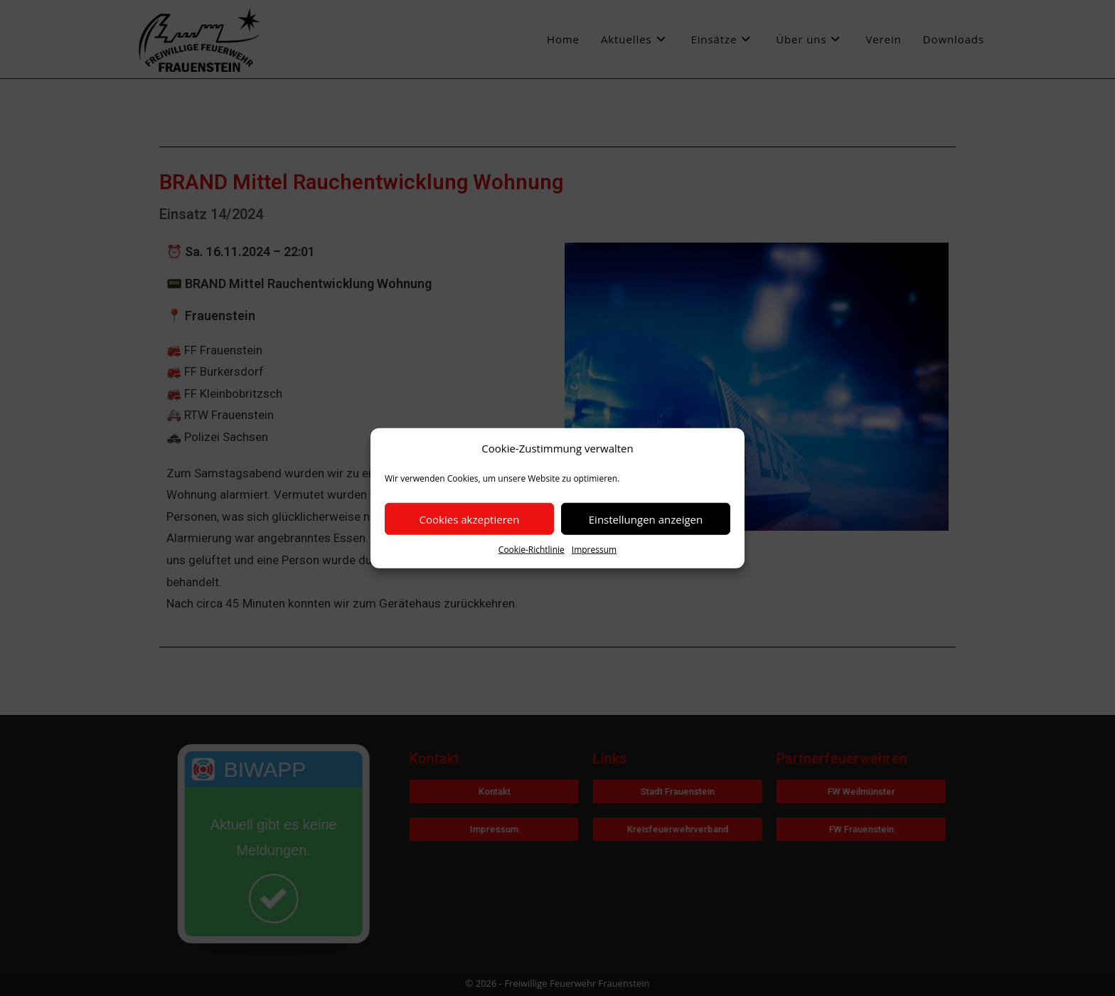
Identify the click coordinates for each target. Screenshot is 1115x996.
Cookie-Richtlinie (531, 550)
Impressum (594, 550)
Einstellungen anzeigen (646, 519)
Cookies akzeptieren (470, 519)
